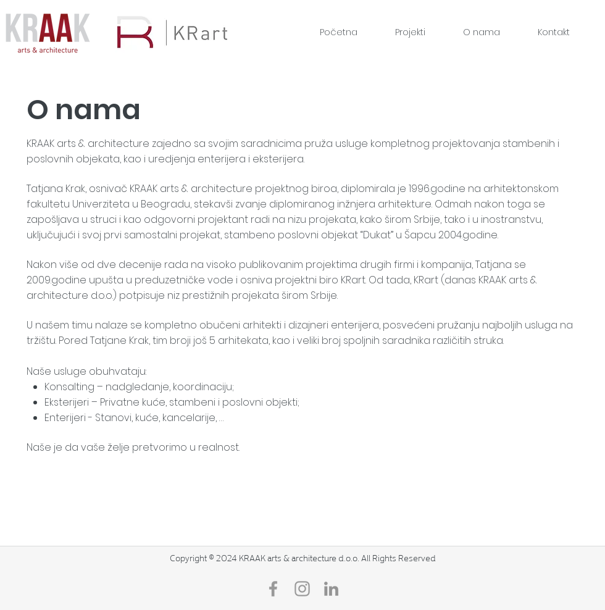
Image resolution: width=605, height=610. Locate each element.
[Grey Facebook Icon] (273, 589)
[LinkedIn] (331, 589)
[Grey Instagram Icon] (302, 589)
